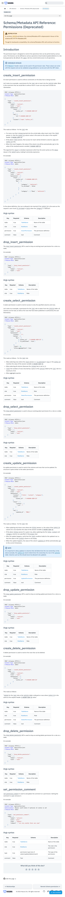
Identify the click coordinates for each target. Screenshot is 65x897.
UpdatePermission (27, 578)
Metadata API (22, 38)
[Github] (44, 892)
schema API (9, 38)
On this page (8, 16)
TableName (24, 222)
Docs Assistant (56, 893)
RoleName (24, 226)
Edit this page (10, 879)
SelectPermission (26, 395)
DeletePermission (26, 719)
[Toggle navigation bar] (2, 3)
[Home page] (5, 8)
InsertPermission (26, 231)
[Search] (54, 3)
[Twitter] (48, 891)
